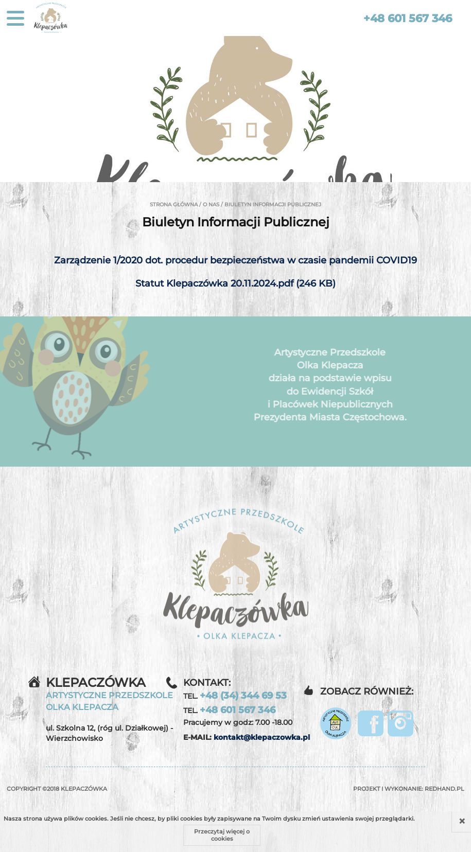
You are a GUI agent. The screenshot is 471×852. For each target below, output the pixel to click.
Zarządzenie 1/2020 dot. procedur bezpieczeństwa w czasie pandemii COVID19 (235, 260)
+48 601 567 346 (407, 18)
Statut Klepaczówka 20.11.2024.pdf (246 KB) (235, 283)
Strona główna (174, 204)
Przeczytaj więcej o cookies (222, 835)
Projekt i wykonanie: (408, 788)
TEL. (235, 695)
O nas (211, 204)
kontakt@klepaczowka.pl (262, 737)
